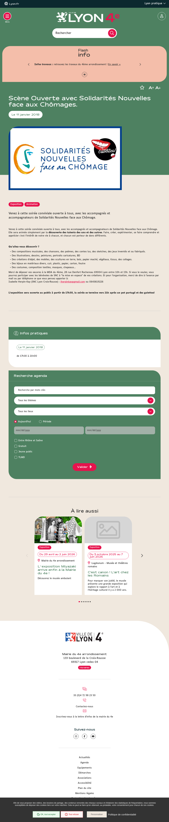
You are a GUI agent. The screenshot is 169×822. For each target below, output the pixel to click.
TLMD (21, 457)
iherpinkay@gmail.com (72, 282)
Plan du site (84, 788)
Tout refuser (72, 814)
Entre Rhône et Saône (30, 440)
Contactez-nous (84, 706)
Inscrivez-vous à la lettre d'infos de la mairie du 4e (84, 717)
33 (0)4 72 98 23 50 (84, 695)
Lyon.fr (14, 4)
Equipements (84, 768)
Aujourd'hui (24, 422)
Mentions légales (84, 793)
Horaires (84, 667)
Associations (84, 778)
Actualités (84, 757)
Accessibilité (84, 783)
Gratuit (22, 446)
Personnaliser (97, 814)
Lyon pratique (155, 3)
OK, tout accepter (46, 814)
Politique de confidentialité (122, 814)
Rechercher (63, 33)
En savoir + (114, 64)
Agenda (84, 763)
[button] (28, 64)
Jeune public (25, 452)
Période (47, 422)
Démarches (84, 773)
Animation (32, 204)
